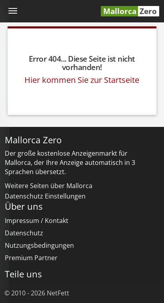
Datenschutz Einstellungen (45, 196)
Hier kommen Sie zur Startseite (81, 79)
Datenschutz (24, 233)
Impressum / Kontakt (36, 220)
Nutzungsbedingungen (39, 245)
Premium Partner (31, 257)
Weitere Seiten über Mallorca (48, 185)
